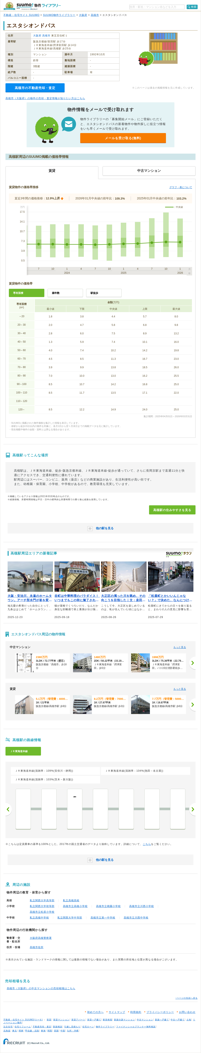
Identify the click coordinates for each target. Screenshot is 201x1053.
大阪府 (83, 15)
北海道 (6, 1030)
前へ (8, 809)
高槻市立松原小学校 (42, 911)
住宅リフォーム (23, 1026)
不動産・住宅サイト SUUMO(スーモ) (23, 1019)
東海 (43, 1030)
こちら (147, 844)
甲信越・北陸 (32, 1030)
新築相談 (57, 1026)
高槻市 (95, 15)
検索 (194, 6)
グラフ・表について (180, 187)
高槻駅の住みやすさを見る (172, 510)
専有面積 (18, 293)
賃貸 (49, 1019)
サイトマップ (117, 1012)
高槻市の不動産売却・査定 (35, 88)
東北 (14, 1030)
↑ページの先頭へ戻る (186, 998)
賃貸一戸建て (94, 1019)
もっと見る (179, 647)
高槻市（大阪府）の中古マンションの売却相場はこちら (41, 988)
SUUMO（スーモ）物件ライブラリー (32, 6)
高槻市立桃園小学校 (108, 906)
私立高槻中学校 (39, 917)
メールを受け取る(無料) (123, 138)
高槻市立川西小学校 (141, 906)
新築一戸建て (162, 1019)
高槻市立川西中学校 (136, 917)
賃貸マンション (61, 1019)
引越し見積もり (72, 1026)
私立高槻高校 (71, 900)
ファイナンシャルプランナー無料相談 (136, 1026)
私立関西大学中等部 (69, 917)
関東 (21, 1030)
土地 (188, 1019)
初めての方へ (95, 1012)
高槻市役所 (36, 947)
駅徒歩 (94, 293)
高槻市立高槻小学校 (75, 906)
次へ (192, 809)
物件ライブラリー (105, 1026)
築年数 (56, 293)
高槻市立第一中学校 (103, 917)
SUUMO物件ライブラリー (59, 15)
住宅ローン (88, 1026)
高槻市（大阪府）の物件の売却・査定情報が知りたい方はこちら (45, 98)
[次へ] (192, 663)
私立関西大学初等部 (42, 906)
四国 (56, 1030)
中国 (62, 1030)
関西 (50, 1030)
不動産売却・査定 (42, 1026)
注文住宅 (8, 1026)
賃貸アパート (78, 1019)
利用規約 (135, 1012)
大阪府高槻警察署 (41, 937)
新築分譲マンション (124, 1019)
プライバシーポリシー (160, 1012)
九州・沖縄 (73, 1030)
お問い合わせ (187, 1012)
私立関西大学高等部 (42, 900)
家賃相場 (107, 1019)
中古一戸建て (178, 1019)
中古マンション (145, 1019)
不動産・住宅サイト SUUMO (21, 15)
